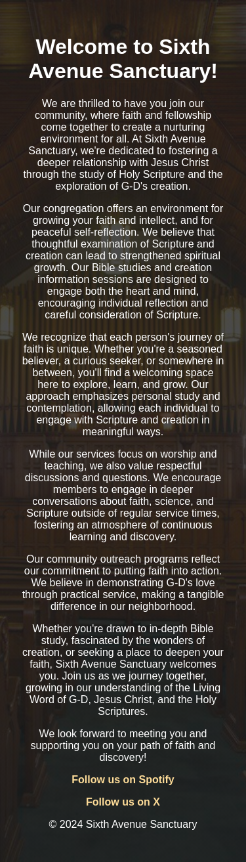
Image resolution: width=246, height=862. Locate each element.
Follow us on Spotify (123, 779)
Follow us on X (123, 802)
